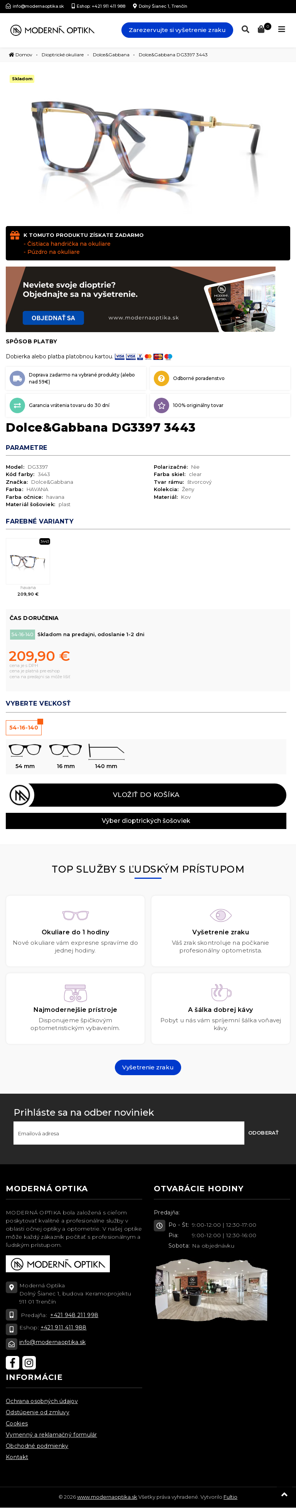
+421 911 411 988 (63, 1327)
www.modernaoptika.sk (107, 1497)
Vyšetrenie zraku (148, 1067)
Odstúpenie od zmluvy (37, 1412)
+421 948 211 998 (74, 1315)
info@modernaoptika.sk (52, 1342)
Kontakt (17, 1457)
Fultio (230, 1497)
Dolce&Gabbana (111, 54)
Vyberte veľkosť (38, 703)
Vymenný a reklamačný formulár (51, 1434)
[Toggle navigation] (281, 29)
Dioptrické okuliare (63, 54)
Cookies (17, 1423)
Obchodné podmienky (37, 1445)
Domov (20, 54)
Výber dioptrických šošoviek (146, 820)
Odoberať (263, 1133)
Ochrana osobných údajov (42, 1401)
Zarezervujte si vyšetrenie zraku (177, 30)
